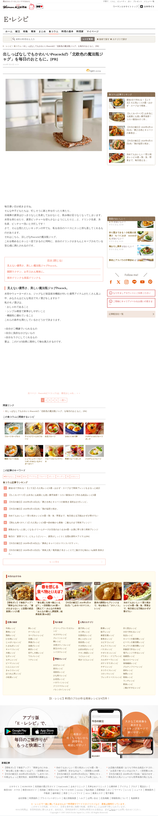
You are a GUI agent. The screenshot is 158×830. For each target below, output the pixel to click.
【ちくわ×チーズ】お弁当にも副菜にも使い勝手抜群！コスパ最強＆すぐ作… (140, 116)
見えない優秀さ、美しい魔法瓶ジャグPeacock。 (33, 265)
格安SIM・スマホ (12, 790)
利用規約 (33, 798)
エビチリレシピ (107, 642)
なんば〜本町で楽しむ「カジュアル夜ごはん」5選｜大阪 (82, 777)
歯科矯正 (56, 793)
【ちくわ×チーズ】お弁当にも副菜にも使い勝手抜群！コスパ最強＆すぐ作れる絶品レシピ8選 (52, 495)
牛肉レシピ (10, 628)
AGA (87, 793)
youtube (142, 281)
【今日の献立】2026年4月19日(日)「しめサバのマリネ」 (30, 774)
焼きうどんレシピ (86, 660)
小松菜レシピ (11, 677)
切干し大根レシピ (36, 653)
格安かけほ (53, 790)
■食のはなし (9, 476)
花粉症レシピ (59, 672)
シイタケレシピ (60, 652)
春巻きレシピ (106, 639)
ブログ (134, 786)
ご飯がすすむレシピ (132, 688)
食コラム (53, 31)
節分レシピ (58, 668)
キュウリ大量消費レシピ (133, 646)
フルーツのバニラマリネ (54, 453)
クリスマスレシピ (61, 686)
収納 (19, 476)
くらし (113, 1)
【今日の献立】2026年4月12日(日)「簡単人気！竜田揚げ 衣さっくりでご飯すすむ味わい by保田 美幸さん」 (56, 552)
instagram (126, 281)
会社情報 (22, 798)
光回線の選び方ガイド (45, 786)
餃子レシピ (105, 632)
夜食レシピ (128, 684)
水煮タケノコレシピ (62, 645)
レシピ (128, 790)
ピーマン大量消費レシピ (133, 642)
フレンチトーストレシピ (111, 677)
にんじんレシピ (12, 667)
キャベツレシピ (12, 649)
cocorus (80, 790)
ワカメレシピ (34, 656)
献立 (17, 31)
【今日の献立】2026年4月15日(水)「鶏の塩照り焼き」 (34, 509)
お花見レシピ (59, 679)
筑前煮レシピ (84, 642)
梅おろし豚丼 (115, 247)
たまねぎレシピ (12, 646)
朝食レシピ (128, 677)
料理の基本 (67, 31)
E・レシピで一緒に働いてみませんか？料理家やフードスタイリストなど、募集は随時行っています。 (79, 804)
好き (25, 476)
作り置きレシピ (130, 628)
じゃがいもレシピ (13, 642)
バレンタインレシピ (62, 689)
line (134, 281)
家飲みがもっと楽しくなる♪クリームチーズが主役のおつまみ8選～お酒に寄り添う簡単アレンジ (53, 529)
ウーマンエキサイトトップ (125, 6)
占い (130, 1)
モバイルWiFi (67, 790)
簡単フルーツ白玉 (13, 452)
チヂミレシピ (106, 667)
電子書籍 (109, 793)
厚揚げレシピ (34, 642)
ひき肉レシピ (11, 639)
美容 (65, 793)
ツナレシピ (33, 660)
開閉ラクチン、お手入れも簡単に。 (26, 271)
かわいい (75, 476)
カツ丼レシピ (84, 632)
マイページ (93, 31)
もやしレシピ (11, 660)
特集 (25, 31)
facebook (110, 281)
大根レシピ (10, 653)
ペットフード (76, 793)
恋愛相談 (101, 790)
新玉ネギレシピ (60, 648)
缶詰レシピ (128, 635)
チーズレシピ (34, 632)
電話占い (144, 786)
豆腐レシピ (33, 639)
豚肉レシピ (10, 632)
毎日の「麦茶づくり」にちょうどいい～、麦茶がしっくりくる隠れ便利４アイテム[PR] (49, 536)
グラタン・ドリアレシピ (111, 656)
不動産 (47, 793)
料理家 (80, 31)
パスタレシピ (106, 649)
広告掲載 (105, 798)
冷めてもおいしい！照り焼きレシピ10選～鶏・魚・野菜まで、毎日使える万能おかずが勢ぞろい (53, 515)
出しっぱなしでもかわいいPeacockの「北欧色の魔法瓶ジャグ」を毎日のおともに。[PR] (46, 411)
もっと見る (54, 562)
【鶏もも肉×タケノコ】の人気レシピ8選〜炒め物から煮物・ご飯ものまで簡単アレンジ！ (50, 522)
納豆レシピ (33, 649)
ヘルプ (82, 798)
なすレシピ (10, 656)
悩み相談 (89, 790)
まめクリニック (77, 786)
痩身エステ (97, 793)
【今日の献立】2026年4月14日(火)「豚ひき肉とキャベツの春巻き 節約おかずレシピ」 (49, 502)
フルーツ (43, 476)
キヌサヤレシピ (60, 634)
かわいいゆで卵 (74, 429)
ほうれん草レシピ (13, 674)
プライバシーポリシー (50, 798)
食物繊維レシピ (130, 663)
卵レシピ (32, 628)
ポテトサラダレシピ (109, 663)
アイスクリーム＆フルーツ (34, 431)
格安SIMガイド (30, 790)
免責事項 (135, 798)
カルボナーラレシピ (109, 660)
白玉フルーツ (54, 429)
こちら (112, 809)
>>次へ (62, 400)
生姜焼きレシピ (85, 635)
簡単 (33, 31)
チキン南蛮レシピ (86, 653)
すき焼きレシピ (85, 646)
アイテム (33, 476)
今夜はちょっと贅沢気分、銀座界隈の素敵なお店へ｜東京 (31, 777)
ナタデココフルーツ (94, 452)
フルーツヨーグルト (13, 429)
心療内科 (113, 786)
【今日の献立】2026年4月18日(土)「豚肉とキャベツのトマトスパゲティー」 (44, 543)
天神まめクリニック (97, 786)
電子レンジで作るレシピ (133, 653)
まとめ (42, 31)
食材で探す (104, 39)
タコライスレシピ (108, 670)
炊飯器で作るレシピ (132, 649)
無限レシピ (128, 674)
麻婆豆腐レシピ (107, 635)
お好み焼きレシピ (86, 649)
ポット (52, 476)
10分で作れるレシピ (132, 632)
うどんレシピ (84, 656)
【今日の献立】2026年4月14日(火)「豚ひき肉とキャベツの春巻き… (140, 130)
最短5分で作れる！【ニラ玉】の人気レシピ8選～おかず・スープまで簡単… (140, 103)
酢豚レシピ (105, 628)
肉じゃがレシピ (85, 639)
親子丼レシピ (84, 628)
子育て (106, 1)
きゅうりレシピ (12, 670)
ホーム (9, 31)
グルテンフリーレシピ (132, 667)
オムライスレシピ (108, 646)
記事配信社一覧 (116, 314)
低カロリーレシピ (131, 660)
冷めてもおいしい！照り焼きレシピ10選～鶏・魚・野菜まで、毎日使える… (139, 157)
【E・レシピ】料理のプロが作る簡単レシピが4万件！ (79, 698)
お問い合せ (93, 798)
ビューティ (121, 1)
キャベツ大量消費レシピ (133, 639)
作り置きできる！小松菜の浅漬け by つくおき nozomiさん (123, 236)
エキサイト (149, 6)
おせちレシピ (59, 665)
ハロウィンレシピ (61, 682)
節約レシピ (128, 670)
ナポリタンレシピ (108, 653)
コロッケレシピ (107, 674)
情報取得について (119, 798)
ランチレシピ (129, 681)
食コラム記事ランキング (15, 482)
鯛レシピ (57, 641)
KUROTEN (27, 786)
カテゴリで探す (119, 39)
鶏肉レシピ (10, 635)
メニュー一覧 (149, 1)
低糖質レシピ (129, 656)
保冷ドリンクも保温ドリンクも (24, 278)
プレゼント (137, 1)
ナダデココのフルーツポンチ (94, 431)
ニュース (138, 790)
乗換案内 (149, 790)
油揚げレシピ (34, 646)
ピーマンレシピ (12, 663)
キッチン (61, 476)
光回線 (42, 790)
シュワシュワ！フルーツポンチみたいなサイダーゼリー (34, 455)
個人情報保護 (70, 798)
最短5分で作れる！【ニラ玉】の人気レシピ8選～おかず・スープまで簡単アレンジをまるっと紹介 (54, 488)
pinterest (150, 281)
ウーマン (118, 790)
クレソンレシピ (60, 638)
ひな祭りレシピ (60, 675)
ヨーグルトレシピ (36, 635)
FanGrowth (63, 786)
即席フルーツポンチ (74, 452)
